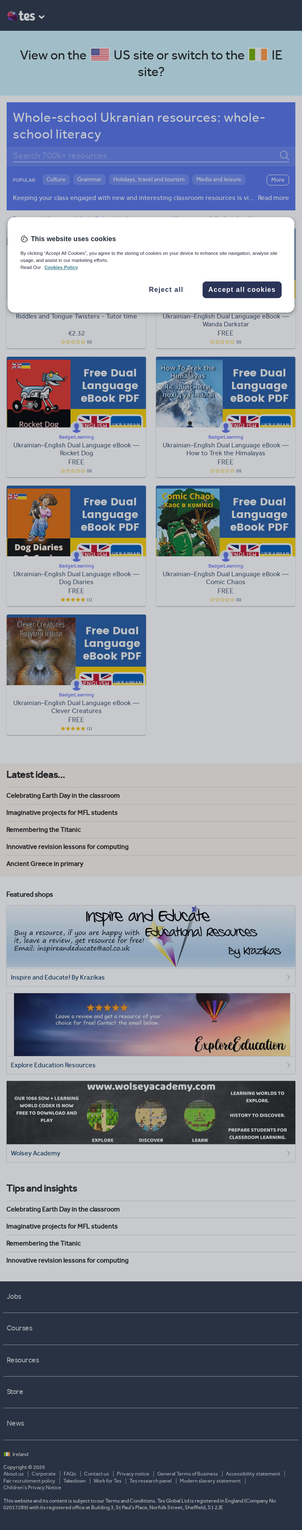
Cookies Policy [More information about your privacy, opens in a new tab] (61, 267)
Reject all (166, 289)
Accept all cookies (242, 289)
